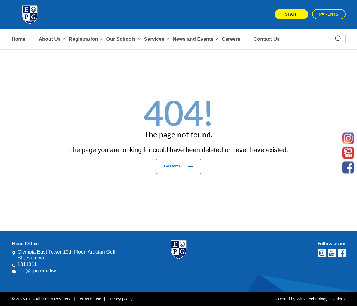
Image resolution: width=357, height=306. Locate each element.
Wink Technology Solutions (320, 299)
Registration (83, 39)
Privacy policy (120, 299)
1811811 (27, 264)
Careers (231, 39)
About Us (50, 39)
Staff (291, 14)
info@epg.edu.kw (37, 270)
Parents (329, 14)
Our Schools (121, 39)
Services (154, 39)
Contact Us (267, 39)
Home (18, 39)
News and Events (193, 39)
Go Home (178, 166)
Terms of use (89, 299)
